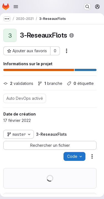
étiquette (80, 83)
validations (18, 83)
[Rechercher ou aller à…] (87, 6)
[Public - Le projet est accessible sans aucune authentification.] (71, 35)
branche (50, 83)
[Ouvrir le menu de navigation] (15, 6)
